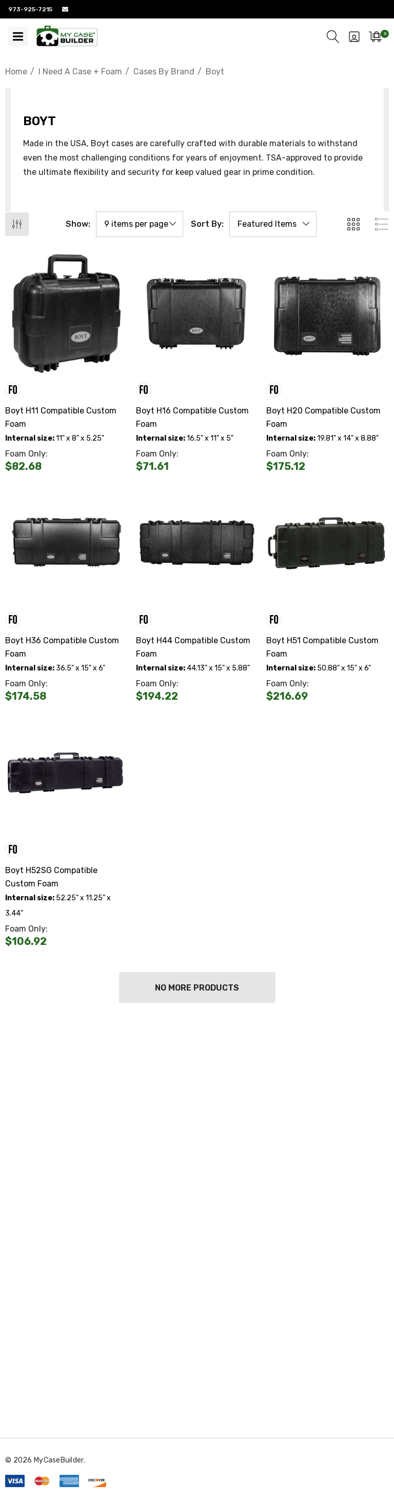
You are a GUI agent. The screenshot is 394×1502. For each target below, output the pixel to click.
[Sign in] (354, 36)
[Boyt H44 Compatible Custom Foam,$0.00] (197, 543)
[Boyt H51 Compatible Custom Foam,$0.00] (327, 543)
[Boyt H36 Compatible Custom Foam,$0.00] (66, 543)
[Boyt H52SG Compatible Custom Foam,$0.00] (66, 773)
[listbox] (273, 224)
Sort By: (207, 224)
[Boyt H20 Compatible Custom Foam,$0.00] (327, 313)
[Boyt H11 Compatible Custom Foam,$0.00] (66, 313)
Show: (78, 224)
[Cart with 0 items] (375, 36)
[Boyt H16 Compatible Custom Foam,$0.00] (197, 313)
